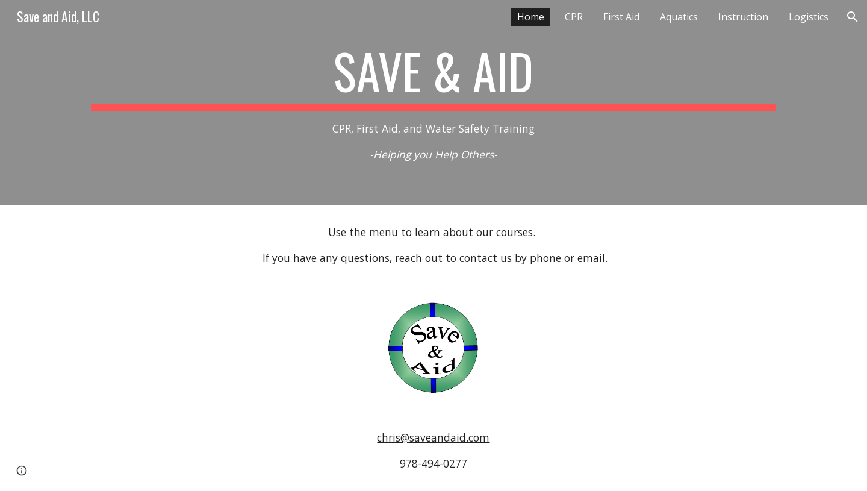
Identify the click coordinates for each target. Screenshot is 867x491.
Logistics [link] (808, 16)
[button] (852, 16)
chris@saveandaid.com (433, 437)
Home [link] (530, 16)
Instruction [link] (743, 16)
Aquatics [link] (679, 16)
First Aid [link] (621, 16)
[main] (433, 102)
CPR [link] (574, 16)
